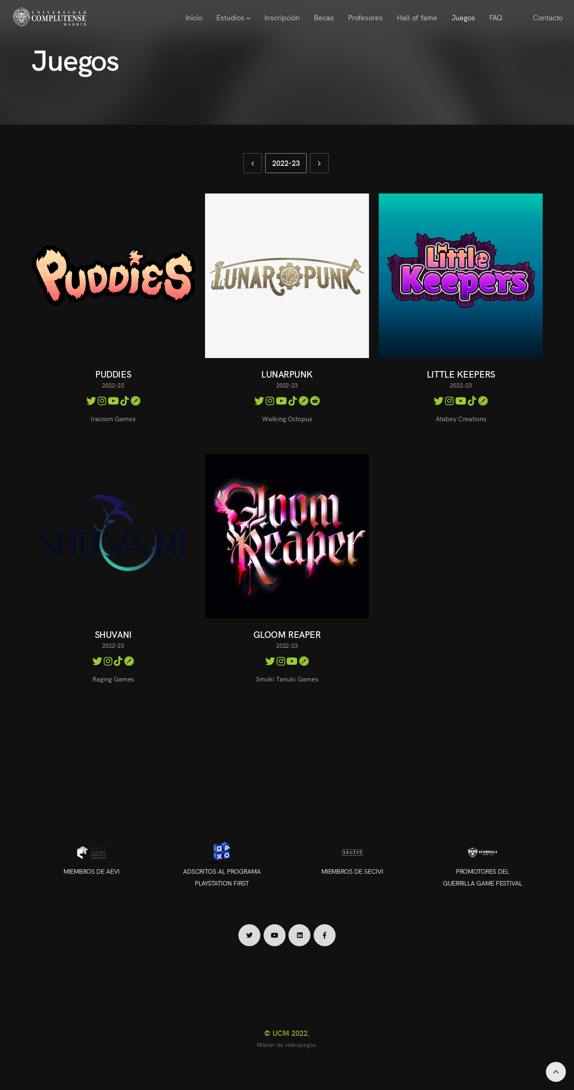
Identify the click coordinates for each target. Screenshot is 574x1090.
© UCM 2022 (286, 1033)
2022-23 (286, 163)
